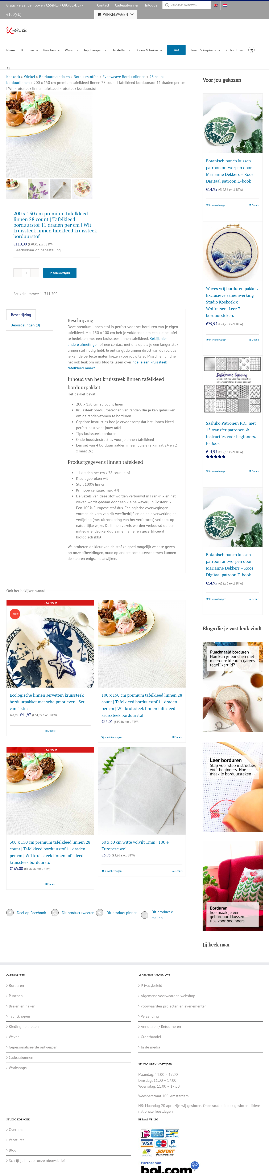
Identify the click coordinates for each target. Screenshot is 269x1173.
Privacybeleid (151, 985)
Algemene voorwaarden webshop (168, 995)
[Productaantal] (26, 273)
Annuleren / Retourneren (161, 1026)
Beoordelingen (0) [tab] (25, 325)
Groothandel (151, 1036)
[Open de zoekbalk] (8, 67)
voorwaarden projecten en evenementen (174, 1006)
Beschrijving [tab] (21, 314)
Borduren (16, 985)
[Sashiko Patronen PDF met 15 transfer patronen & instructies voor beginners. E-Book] (232, 386)
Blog (12, 1150)
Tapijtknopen (19, 1016)
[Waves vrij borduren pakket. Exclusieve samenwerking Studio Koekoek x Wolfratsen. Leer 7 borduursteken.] (232, 251)
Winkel (29, 76)
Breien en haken (22, 1006)
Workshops (18, 1067)
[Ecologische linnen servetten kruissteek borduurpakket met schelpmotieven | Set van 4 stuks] (50, 644)
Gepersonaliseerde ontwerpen (33, 1047)
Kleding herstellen (24, 1026)
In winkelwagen (60, 273)
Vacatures (16, 1139)
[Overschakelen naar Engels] (215, 5)
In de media (150, 1047)
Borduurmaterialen (54, 76)
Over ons (16, 1129)
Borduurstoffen (86, 76)
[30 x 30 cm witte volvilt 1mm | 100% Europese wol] (142, 791)
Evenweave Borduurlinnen (124, 76)
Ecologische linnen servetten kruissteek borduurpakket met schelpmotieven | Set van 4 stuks (47, 701)
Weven (14, 1036)
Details (51, 730)
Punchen (16, 995)
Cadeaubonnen (21, 1057)
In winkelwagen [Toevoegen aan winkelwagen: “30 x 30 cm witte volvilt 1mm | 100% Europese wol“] (113, 870)
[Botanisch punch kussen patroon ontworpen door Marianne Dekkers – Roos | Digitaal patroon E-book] (232, 123)
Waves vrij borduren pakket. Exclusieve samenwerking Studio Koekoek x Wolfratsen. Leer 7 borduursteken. (232, 302)
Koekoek (13, 76)
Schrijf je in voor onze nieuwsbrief (37, 1160)
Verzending (150, 1016)
